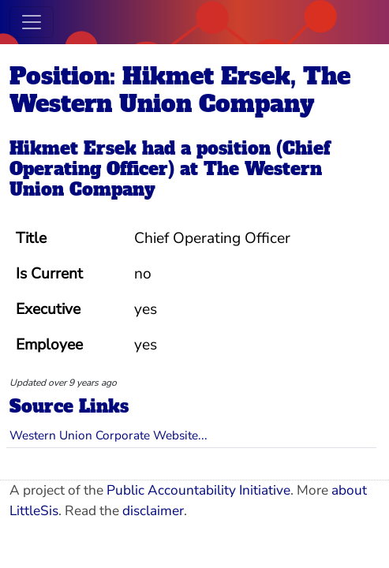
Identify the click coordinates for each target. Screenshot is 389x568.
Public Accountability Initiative (198, 490)
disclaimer (153, 511)
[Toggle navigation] (31, 22)
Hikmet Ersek (73, 148)
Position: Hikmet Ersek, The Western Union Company (179, 90)
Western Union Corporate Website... (108, 435)
